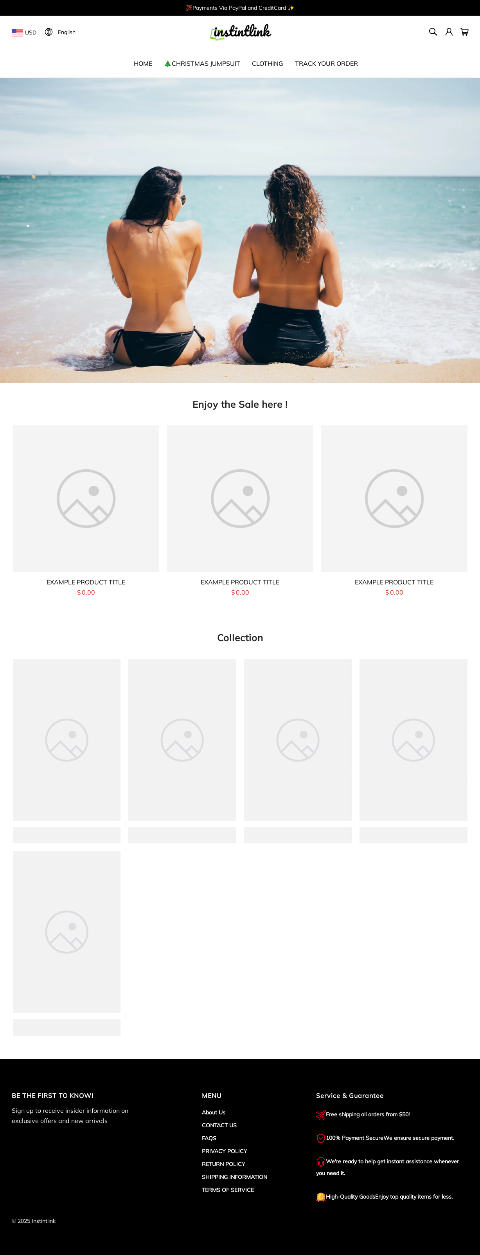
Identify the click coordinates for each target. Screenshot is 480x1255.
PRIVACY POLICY (224, 1151)
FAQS (209, 1138)
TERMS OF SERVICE (228, 1190)
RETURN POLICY (223, 1164)
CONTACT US (219, 1125)
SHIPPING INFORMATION (234, 1177)
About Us (213, 1112)
